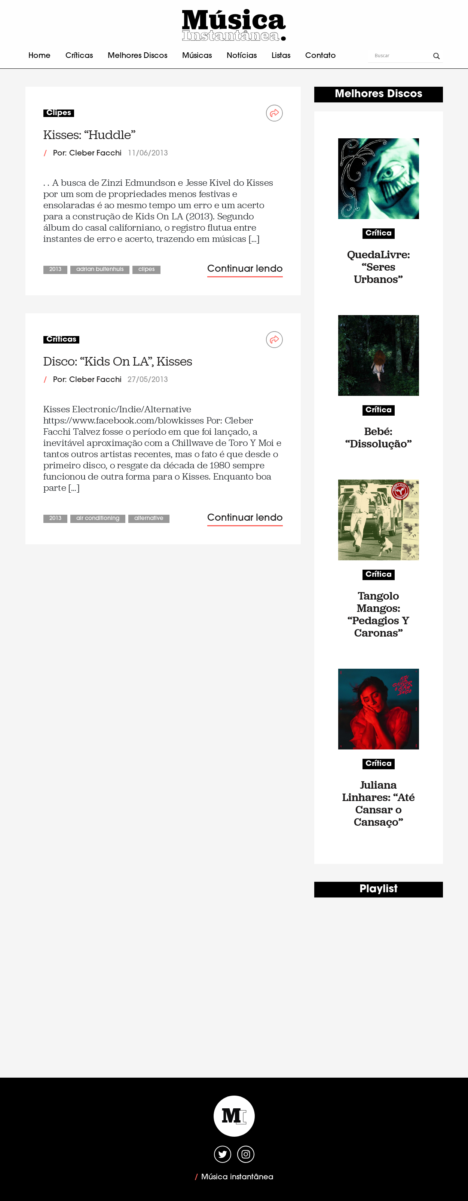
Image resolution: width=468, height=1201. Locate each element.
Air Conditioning (97, 518)
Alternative (148, 518)
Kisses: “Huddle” (89, 134)
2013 (55, 269)
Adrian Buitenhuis (99, 269)
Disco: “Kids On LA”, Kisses (117, 361)
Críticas (79, 56)
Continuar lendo (245, 269)
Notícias (242, 56)
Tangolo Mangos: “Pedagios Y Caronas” (378, 614)
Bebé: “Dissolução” (378, 437)
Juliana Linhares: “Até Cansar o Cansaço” (378, 803)
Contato (320, 56)
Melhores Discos (137, 56)
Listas (281, 56)
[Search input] (402, 56)
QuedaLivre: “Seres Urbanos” (378, 266)
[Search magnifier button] (436, 56)
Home (39, 56)
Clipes (146, 269)
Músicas (197, 56)
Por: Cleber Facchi (87, 153)
